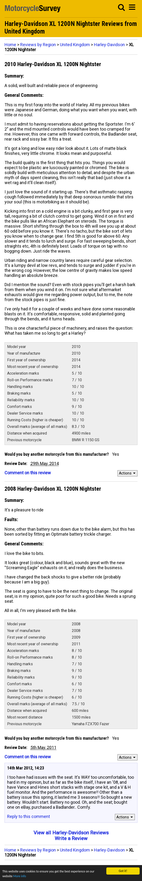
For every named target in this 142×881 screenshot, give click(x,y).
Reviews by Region (38, 44)
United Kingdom (75, 44)
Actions (128, 473)
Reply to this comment (28, 816)
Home (10, 44)
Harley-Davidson (109, 44)
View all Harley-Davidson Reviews (71, 833)
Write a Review (71, 838)
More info (19, 877)
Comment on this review (28, 472)
